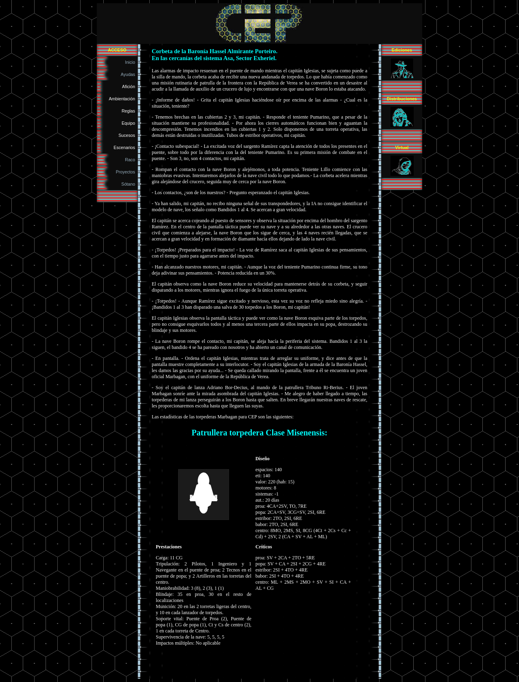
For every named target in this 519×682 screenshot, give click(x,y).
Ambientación (123, 98)
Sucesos (127, 135)
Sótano (129, 184)
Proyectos (126, 171)
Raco (131, 159)
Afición (129, 86)
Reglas (129, 110)
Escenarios (125, 147)
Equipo (129, 123)
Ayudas (129, 74)
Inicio (131, 62)
